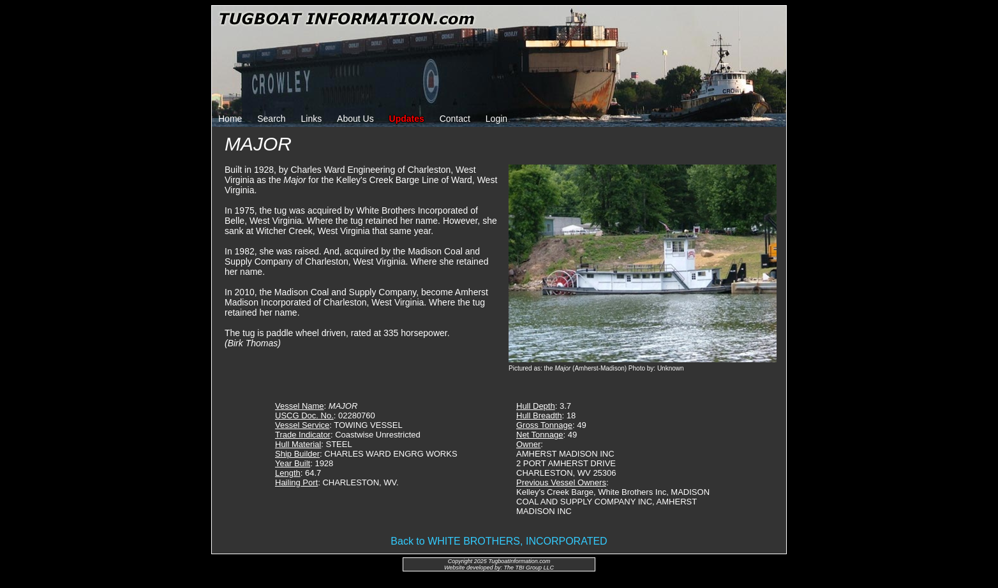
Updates (406, 119)
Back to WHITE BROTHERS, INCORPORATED (499, 541)
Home (230, 119)
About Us (355, 119)
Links (311, 119)
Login (496, 119)
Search (271, 119)
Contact (455, 119)
